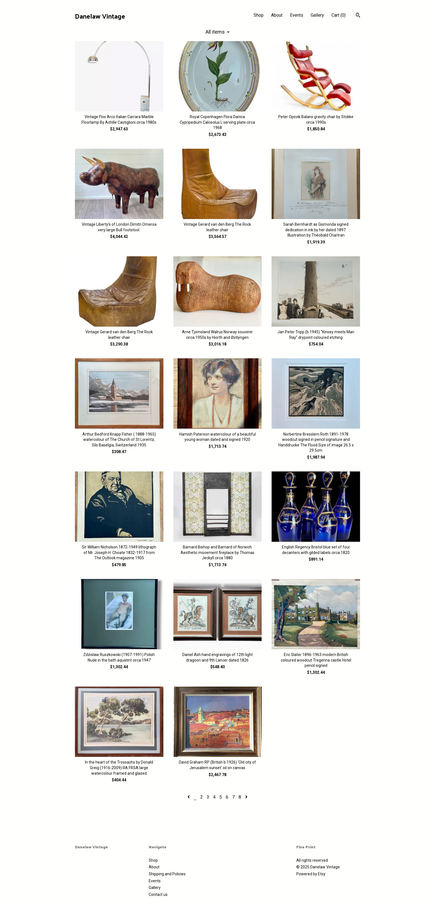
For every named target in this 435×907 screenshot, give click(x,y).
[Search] (358, 16)
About (276, 15)
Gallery (317, 15)
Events (296, 15)
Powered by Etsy (310, 874)
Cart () (339, 15)
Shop (259, 15)
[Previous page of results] (189, 797)
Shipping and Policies (167, 874)
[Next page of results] (246, 797)
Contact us (158, 894)
